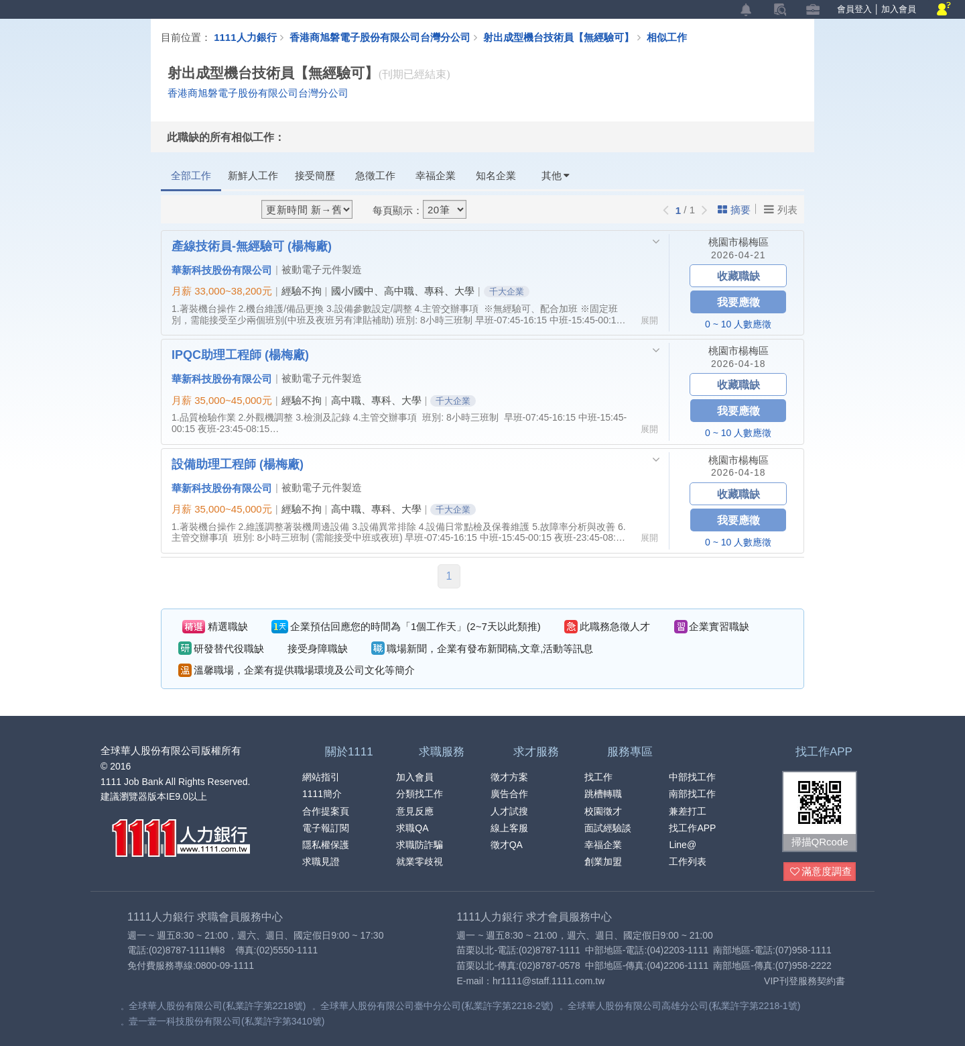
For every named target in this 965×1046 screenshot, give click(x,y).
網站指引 (321, 777)
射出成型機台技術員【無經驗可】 (565, 37)
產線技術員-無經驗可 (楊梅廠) (252, 246)
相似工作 (667, 37)
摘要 (734, 209)
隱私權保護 (325, 844)
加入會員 (898, 9)
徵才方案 (509, 777)
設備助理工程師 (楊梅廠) (238, 464)
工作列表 (687, 861)
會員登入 (854, 9)
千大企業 (506, 291)
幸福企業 (435, 175)
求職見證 (321, 861)
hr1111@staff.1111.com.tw (548, 981)
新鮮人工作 (253, 175)
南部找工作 (692, 793)
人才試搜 (509, 811)
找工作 (598, 777)
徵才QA (507, 844)
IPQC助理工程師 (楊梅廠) (240, 354)
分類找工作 (419, 793)
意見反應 (415, 811)
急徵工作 (375, 175)
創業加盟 (603, 861)
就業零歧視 (419, 861)
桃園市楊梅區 (738, 242)
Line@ (682, 844)
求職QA (412, 828)
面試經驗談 (607, 828)
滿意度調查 (821, 872)
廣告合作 (509, 793)
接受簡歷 (315, 175)
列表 (780, 209)
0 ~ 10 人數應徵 (738, 324)
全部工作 (191, 175)
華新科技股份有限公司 (222, 269)
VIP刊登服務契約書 (804, 981)
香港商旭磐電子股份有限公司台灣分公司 (380, 37)
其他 (555, 175)
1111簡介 (322, 793)
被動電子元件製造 (321, 269)
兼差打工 (687, 811)
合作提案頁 (325, 811)
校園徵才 (603, 811)
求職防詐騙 (419, 844)
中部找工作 (692, 777)
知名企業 (496, 175)
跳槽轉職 (603, 793)
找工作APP (692, 828)
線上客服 (509, 828)
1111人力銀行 (245, 37)
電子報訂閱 (325, 828)
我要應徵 (738, 302)
